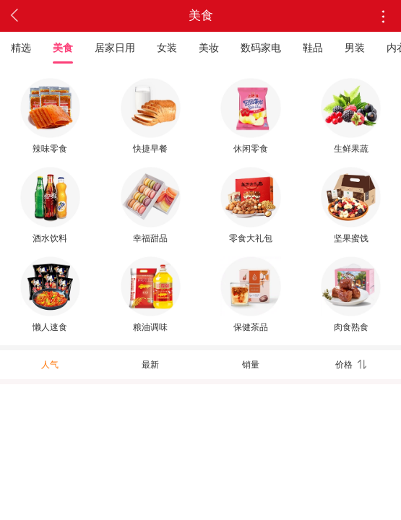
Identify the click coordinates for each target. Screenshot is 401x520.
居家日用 (115, 47)
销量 (250, 365)
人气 (50, 365)
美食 (63, 47)
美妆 (209, 47)
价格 (350, 365)
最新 (150, 365)
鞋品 (313, 47)
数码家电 (261, 47)
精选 (21, 47)
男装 (355, 47)
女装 (167, 47)
